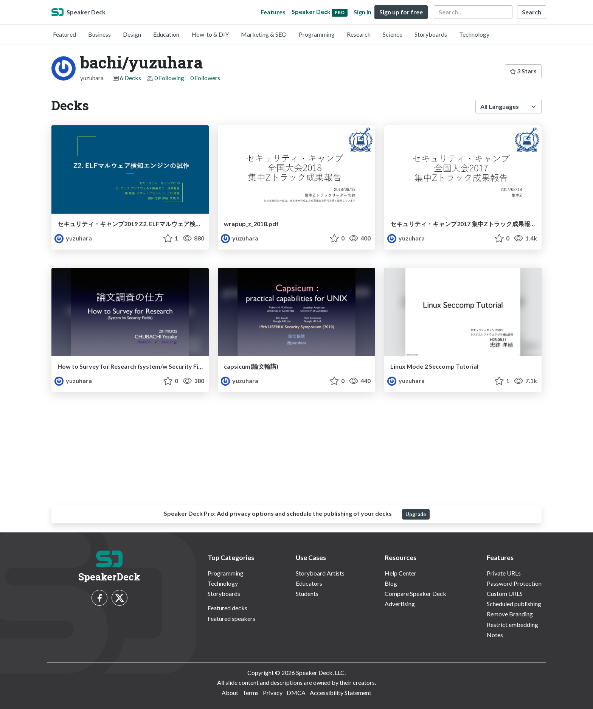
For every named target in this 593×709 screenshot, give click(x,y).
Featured (64, 34)
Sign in (362, 12)
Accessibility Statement (340, 692)
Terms (250, 692)
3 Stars (523, 70)
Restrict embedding (512, 624)
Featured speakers (231, 618)
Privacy (273, 692)
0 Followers (205, 77)
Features (273, 12)
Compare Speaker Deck (415, 593)
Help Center (400, 573)
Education (166, 34)
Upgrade (415, 514)
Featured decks (227, 607)
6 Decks (130, 77)
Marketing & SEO (264, 34)
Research (359, 34)
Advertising (400, 603)
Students (307, 593)
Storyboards (430, 34)
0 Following (169, 77)
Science (392, 34)
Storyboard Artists (320, 573)
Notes (495, 634)
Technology (474, 34)
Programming (317, 34)
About (230, 692)
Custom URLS (505, 593)
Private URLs (504, 573)
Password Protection (514, 583)
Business (99, 34)
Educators (309, 583)
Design (132, 34)
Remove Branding (510, 613)
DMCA (296, 692)
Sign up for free (401, 12)
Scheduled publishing (514, 603)
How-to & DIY (210, 34)
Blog (391, 583)
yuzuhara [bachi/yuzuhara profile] (73, 238)
